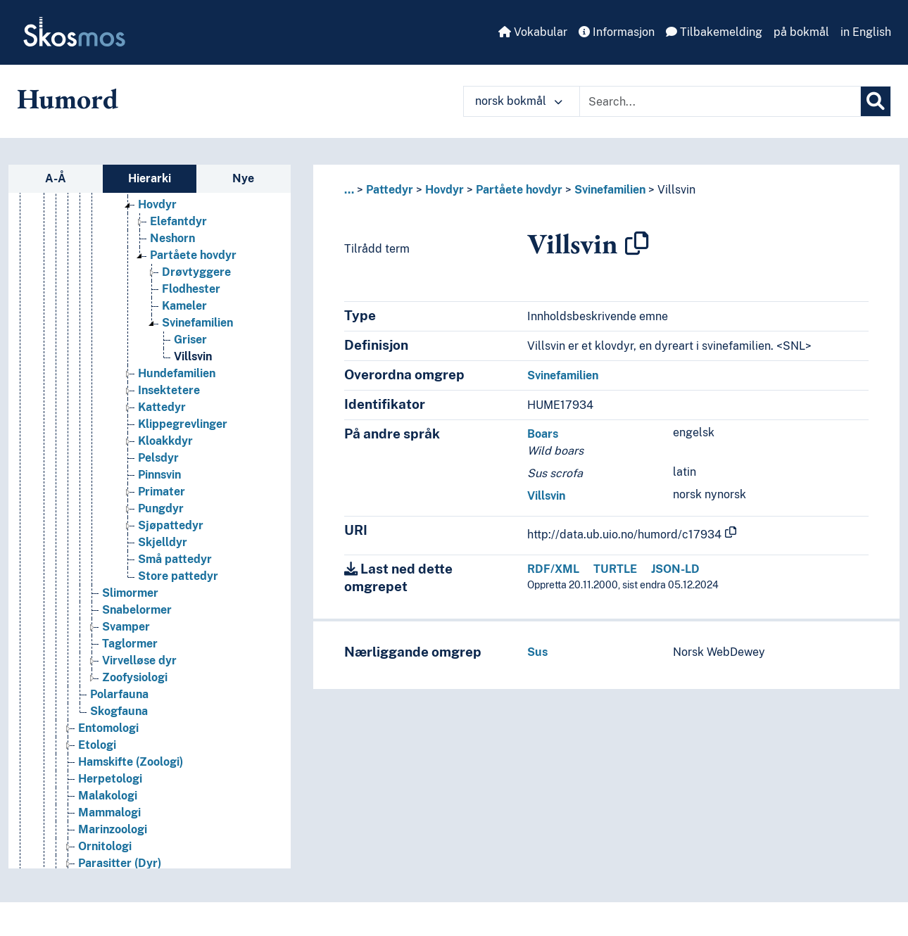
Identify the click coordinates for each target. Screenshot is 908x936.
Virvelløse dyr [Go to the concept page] (139, 677)
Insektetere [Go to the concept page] (169, 407)
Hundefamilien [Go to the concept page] (176, 390)
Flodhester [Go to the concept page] (191, 305)
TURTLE (615, 569)
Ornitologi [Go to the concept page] (105, 863)
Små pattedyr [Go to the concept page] (175, 576)
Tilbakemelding (714, 32)
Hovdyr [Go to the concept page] (157, 221)
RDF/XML (553, 569)
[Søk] (875, 101)
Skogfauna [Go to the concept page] (119, 728)
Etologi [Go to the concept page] (97, 762)
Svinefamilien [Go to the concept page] (197, 339)
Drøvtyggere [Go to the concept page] (196, 289)
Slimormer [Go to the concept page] (130, 609)
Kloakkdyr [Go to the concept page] (165, 457)
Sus (537, 652)
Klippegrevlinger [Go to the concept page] (182, 441)
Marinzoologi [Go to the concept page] (112, 846)
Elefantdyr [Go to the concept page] (178, 238)
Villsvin (676, 189)
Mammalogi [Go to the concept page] (109, 829)
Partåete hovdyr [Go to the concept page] (193, 272)
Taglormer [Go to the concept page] (130, 660)
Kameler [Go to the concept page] (184, 322)
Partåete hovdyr (519, 189)
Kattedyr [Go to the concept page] (162, 424)
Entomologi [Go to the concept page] (108, 745)
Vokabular (532, 32)
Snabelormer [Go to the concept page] (137, 626)
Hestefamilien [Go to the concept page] (175, 204)
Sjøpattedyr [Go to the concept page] (170, 542)
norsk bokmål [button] (518, 101)
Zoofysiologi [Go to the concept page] (135, 694)
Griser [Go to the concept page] (190, 356)
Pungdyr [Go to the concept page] (161, 525)
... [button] (349, 189)
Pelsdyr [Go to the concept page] (158, 474)
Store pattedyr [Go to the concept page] (178, 593)
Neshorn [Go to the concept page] (172, 255)
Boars (542, 434)
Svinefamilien (609, 189)
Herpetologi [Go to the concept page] (110, 795)
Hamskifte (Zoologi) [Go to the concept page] (130, 778)
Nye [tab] (243, 178)
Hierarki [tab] (149, 178)
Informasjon (617, 32)
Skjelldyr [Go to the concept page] (162, 559)
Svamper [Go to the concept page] (126, 643)
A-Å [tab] (55, 178)
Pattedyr (389, 189)
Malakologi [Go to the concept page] (107, 812)
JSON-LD (675, 569)
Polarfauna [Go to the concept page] (119, 711)
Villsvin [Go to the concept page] (193, 373)
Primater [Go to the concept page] (161, 508)
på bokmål (801, 32)
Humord (67, 98)
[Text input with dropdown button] (720, 101)
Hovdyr (444, 189)
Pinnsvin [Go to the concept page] (159, 491)
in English (865, 32)
